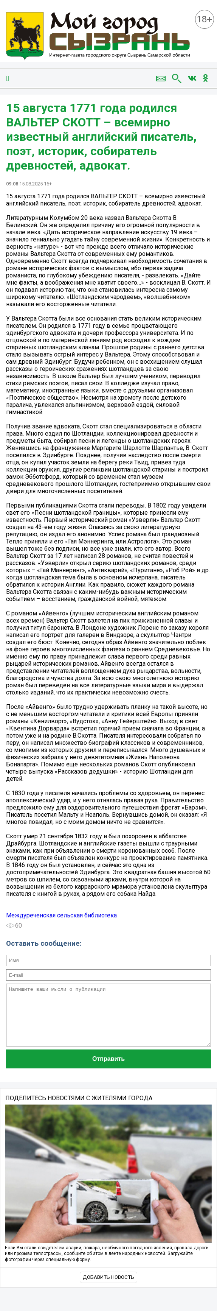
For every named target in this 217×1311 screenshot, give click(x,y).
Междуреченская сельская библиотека (61, 915)
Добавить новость (108, 1288)
